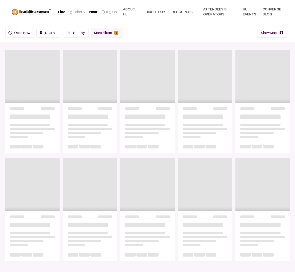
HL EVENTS (249, 12)
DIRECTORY (157, 12)
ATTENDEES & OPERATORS (217, 12)
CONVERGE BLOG (271, 12)
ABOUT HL (131, 12)
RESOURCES (184, 12)
